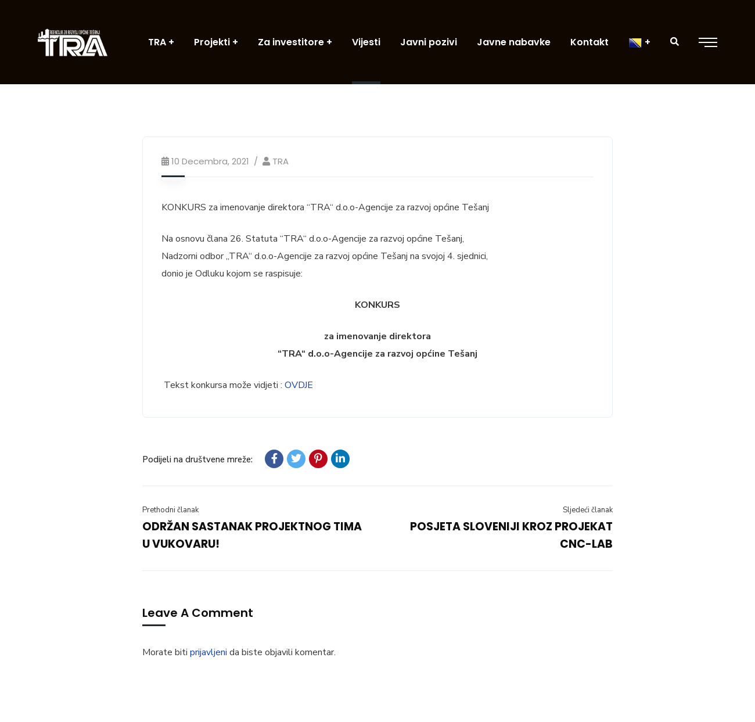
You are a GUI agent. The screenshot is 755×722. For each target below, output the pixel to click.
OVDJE (299, 385)
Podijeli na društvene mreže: (197, 459)
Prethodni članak (170, 510)
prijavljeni (208, 652)
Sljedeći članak (588, 510)
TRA (280, 161)
